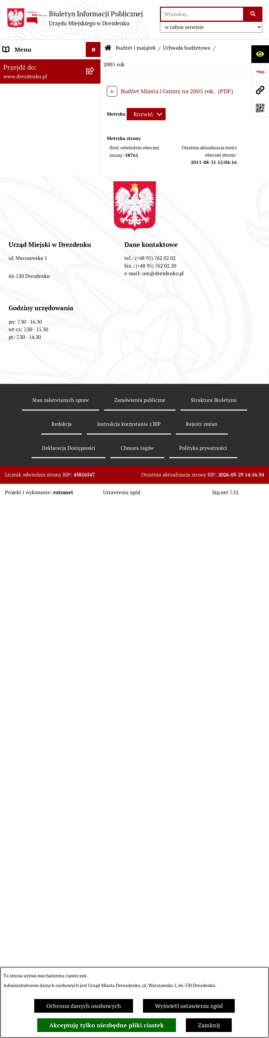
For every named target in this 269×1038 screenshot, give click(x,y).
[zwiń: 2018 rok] (95, 409)
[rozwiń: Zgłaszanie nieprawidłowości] (95, 876)
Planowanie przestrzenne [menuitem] (36, 678)
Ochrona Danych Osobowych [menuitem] (41, 846)
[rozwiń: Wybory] (95, 747)
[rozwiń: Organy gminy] (95, 158)
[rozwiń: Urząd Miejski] (95, 143)
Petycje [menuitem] (12, 801)
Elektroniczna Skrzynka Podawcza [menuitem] (34, 766)
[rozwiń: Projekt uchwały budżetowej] (95, 207)
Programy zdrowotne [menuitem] (31, 816)
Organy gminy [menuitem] (21, 157)
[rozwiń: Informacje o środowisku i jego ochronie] (95, 708)
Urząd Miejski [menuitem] (21, 142)
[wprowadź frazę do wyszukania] (202, 14)
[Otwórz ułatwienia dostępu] (260, 54)
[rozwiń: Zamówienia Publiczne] (95, 633)
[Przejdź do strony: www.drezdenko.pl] (260, 90)
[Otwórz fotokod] (260, 108)
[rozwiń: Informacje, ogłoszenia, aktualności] (95, 104)
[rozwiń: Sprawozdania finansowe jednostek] (95, 536)
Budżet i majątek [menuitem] (25, 187)
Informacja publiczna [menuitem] (31, 891)
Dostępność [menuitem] (18, 861)
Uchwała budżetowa (186, 47)
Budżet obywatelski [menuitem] (29, 579)
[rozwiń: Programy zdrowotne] (95, 816)
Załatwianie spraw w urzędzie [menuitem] (42, 127)
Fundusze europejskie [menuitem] (31, 648)
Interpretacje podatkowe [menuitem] (35, 594)
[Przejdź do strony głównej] (75, 18)
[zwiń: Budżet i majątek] (95, 188)
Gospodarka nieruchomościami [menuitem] (44, 663)
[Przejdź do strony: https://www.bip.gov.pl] (260, 72)
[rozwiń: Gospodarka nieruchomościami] (95, 663)
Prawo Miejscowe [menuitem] (26, 172)
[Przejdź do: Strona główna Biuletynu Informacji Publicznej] (108, 48)
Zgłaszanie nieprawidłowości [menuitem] (41, 876)
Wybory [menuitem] (13, 747)
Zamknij (209, 1025)
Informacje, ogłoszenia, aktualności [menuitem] (34, 108)
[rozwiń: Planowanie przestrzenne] (95, 678)
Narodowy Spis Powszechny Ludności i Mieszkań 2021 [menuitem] (39, 69)
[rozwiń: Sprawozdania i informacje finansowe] (95, 479)
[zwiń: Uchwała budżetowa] (95, 235)
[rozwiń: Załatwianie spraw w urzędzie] (95, 128)
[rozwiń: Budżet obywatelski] (95, 579)
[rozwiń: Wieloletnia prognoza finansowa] (95, 451)
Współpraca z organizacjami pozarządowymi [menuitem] (40, 613)
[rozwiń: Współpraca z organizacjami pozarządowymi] (95, 609)
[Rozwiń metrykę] (146, 114)
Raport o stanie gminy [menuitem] (32, 564)
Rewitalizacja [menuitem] (20, 693)
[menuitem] (50, 211)
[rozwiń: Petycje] (95, 801)
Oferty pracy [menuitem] (19, 732)
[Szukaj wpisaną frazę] (253, 14)
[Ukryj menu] (93, 49)
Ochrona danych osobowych (83, 1006)
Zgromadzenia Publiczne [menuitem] (35, 786)
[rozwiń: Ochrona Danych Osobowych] (95, 846)
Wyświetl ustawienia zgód (189, 1006)
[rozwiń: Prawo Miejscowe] (95, 173)
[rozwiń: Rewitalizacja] (95, 693)
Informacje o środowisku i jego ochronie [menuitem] (43, 712)
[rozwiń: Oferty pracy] (95, 732)
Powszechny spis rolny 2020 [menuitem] (40, 831)
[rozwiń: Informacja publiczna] (95, 891)
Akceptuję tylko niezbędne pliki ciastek (106, 1025)
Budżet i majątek (136, 47)
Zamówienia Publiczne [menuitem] (33, 633)
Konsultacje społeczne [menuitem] (32, 88)
